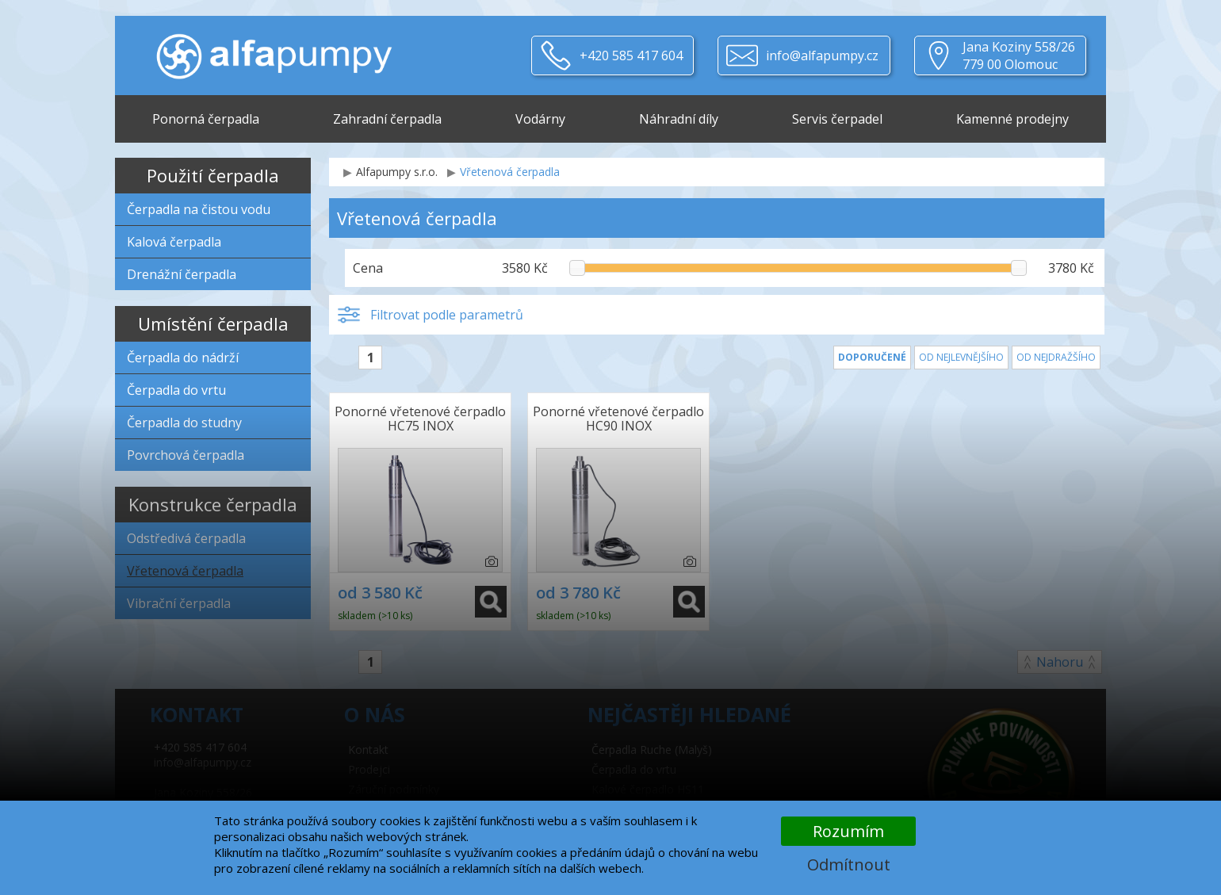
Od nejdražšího (1056, 357)
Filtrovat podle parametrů (446, 314)
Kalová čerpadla (174, 242)
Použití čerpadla (213, 175)
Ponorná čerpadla (205, 119)
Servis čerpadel (837, 119)
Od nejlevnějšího (961, 357)
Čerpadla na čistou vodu (198, 209)
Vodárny (540, 119)
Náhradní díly (678, 119)
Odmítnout (848, 864)
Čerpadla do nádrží (183, 357)
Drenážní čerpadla (181, 274)
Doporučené (872, 357)
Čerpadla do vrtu (176, 390)
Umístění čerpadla (213, 323)
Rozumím (848, 831)
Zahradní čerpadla (387, 119)
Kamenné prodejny (1012, 119)
